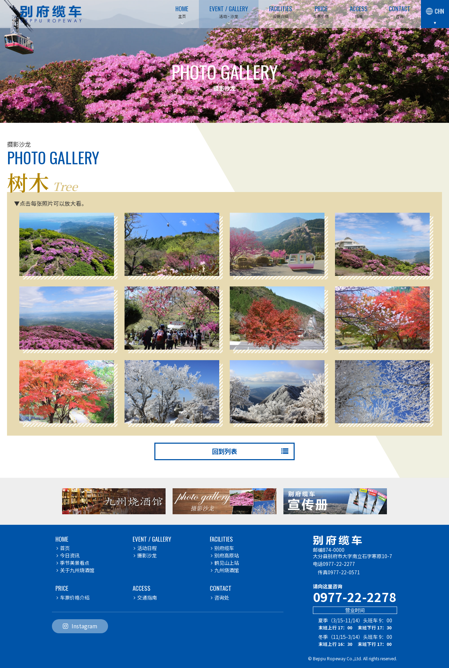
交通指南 (145, 597)
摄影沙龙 (145, 555)
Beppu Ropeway (329, 658)
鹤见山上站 (225, 562)
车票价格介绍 (72, 597)
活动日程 (145, 547)
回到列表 (249, 451)
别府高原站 (225, 555)
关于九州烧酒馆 (75, 570)
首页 (63, 547)
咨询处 (220, 597)
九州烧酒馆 (225, 570)
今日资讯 (68, 555)
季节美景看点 (72, 562)
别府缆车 (222, 547)
